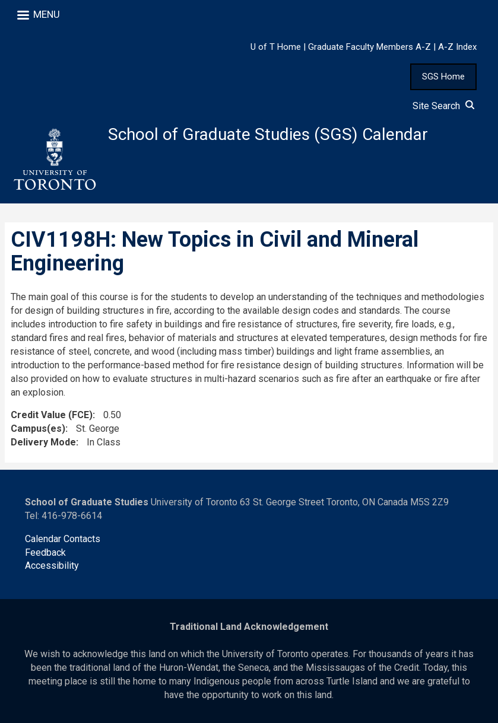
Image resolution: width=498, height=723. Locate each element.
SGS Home (443, 76)
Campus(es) (38, 428)
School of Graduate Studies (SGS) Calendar (268, 134)
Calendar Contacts (62, 538)
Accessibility (52, 565)
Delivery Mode (43, 442)
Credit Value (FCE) (52, 415)
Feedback (45, 552)
